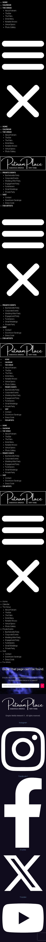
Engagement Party (12, 184)
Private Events (9, 172)
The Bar (8, 13)
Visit (5, 194)
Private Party (10, 192)
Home (5, 2)
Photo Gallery (10, 27)
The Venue (7, 8)
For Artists (8, 206)
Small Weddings (11, 189)
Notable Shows (11, 22)
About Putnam (10, 11)
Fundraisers (9, 186)
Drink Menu (9, 19)
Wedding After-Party (12, 181)
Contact (8, 198)
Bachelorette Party (12, 175)
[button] (23, 78)
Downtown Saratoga (13, 200)
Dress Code (9, 203)
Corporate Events (12, 178)
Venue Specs (10, 24)
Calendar (7, 5)
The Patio (9, 16)
